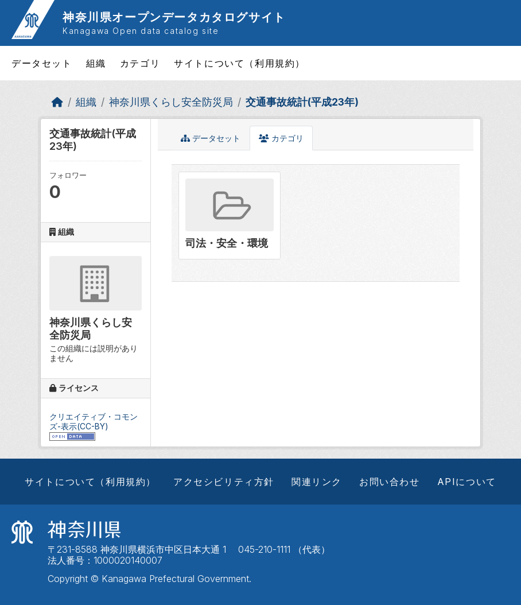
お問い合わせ (389, 481)
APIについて (466, 481)
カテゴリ (140, 63)
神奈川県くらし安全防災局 (171, 102)
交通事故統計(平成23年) (302, 102)
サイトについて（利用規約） (239, 63)
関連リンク (316, 481)
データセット (41, 63)
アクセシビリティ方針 (223, 481)
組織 (96, 63)
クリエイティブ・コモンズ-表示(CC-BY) (93, 421)
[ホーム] (57, 102)
